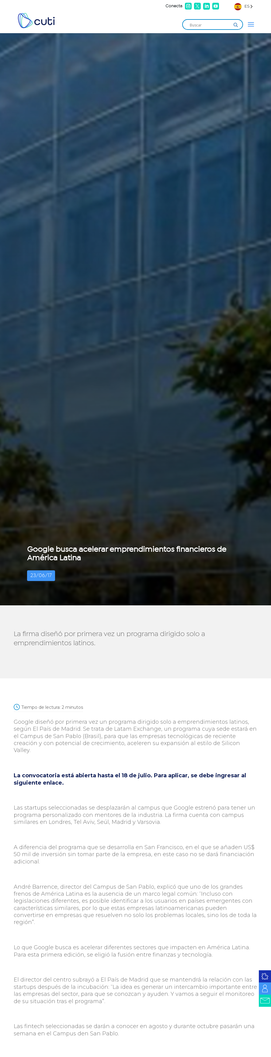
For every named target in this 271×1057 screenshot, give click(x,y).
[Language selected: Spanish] (243, 6)
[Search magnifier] (235, 25)
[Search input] (210, 25)
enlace (52, 782)
